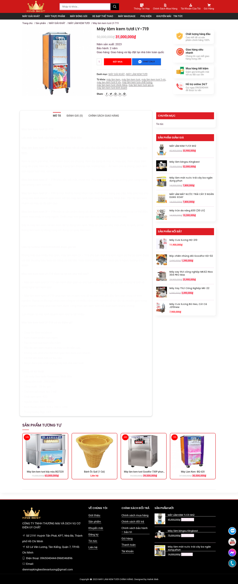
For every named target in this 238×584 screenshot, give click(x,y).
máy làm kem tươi (131, 79)
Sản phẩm (41, 23)
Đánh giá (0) (75, 115)
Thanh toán (128, 544)
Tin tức (159, 124)
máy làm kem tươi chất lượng (137, 82)
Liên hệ (92, 547)
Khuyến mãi (95, 528)
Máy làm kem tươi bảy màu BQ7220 (45, 471)
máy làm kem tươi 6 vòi (109, 82)
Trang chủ (27, 23)
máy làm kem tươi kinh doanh (112, 87)
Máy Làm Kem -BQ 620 (193, 471)
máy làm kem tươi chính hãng (112, 85)
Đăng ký (93, 534)
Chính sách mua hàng (134, 515)
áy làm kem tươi (34, 147)
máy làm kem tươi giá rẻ (141, 85)
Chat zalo (146, 61)
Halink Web (152, 579)
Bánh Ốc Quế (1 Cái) (94, 471)
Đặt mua (117, 61)
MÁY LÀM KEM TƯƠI (79, 23)
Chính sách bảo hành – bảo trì (134, 530)
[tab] (57, 115)
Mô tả (57, 115)
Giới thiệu (94, 515)
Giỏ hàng (127, 538)
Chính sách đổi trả (132, 521)
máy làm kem (113, 79)
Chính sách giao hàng (103, 115)
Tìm (114, 6)
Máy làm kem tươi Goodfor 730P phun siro (143, 471)
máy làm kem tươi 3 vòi (153, 79)
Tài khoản (127, 551)
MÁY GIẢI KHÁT (57, 23)
